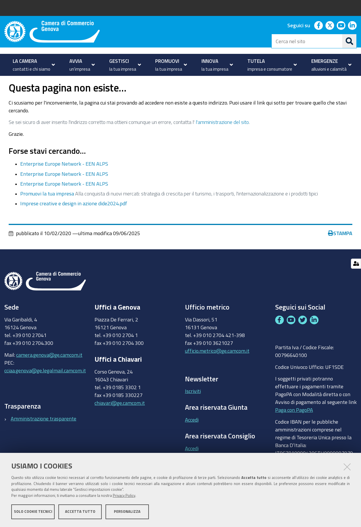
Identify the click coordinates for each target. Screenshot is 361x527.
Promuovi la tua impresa (47, 209)
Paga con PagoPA (294, 426)
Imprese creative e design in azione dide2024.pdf (73, 219)
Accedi (192, 435)
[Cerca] (349, 41)
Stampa (340, 249)
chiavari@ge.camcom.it (120, 419)
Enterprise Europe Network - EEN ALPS (64, 180)
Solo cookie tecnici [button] (33, 512)
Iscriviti (193, 407)
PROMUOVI (29, 82)
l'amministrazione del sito (222, 138)
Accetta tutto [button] (80, 512)
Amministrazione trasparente (43, 434)
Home (8, 82)
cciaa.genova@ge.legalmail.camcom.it (45, 386)
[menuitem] (32, 65)
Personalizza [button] (127, 512)
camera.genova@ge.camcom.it (49, 371)
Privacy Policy (124, 496)
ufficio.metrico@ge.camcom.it (217, 366)
